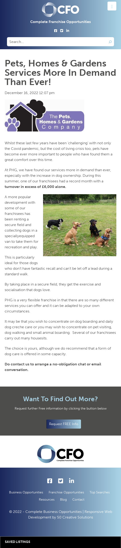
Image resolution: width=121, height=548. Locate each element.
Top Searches (100, 492)
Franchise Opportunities (66, 492)
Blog (63, 500)
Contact (78, 500)
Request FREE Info (63, 424)
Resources (46, 500)
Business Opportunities (26, 492)
